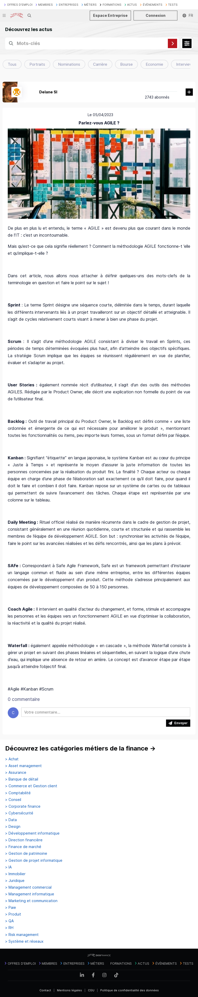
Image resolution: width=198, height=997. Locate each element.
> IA (8, 867)
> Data (11, 820)
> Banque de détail (21, 779)
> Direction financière (24, 840)
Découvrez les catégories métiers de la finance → (80, 748)
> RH (9, 928)
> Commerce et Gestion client (31, 786)
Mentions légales (69, 990)
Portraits (37, 64)
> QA (9, 921)
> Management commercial (28, 887)
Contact (45, 990)
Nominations (69, 64)
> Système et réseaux (24, 941)
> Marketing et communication (31, 901)
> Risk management (22, 935)
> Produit (13, 914)
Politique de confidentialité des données (129, 990)
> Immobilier (15, 874)
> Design (12, 826)
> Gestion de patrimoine (26, 853)
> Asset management (23, 766)
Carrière (100, 64)
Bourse (126, 64)
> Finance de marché (23, 847)
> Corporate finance (22, 806)
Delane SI (48, 91)
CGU (91, 990)
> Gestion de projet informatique (33, 860)
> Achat (12, 759)
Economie (154, 64)
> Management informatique (29, 894)
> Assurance (15, 772)
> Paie (10, 907)
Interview (184, 64)
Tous (12, 64)
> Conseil (13, 800)
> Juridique (14, 881)
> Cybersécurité (19, 813)
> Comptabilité (18, 793)
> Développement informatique (32, 833)
